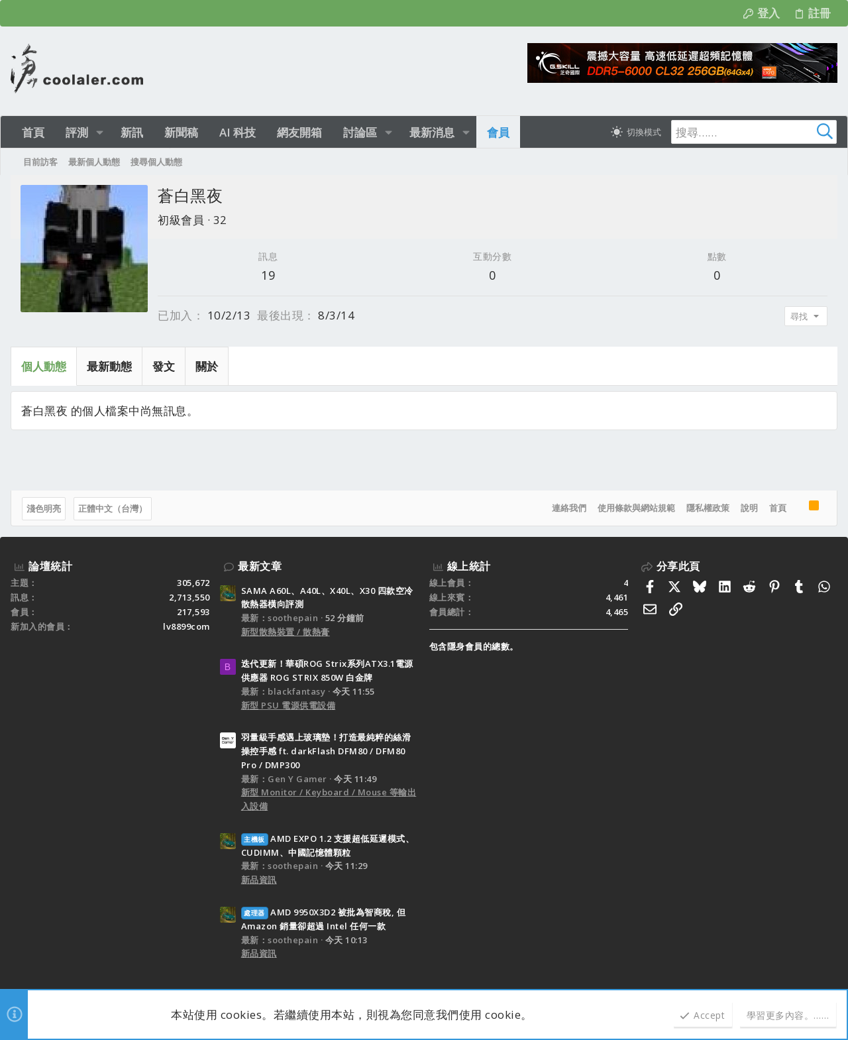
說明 (749, 508)
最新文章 (260, 566)
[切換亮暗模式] (636, 132)
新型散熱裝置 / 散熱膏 (285, 632)
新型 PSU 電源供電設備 (288, 705)
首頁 (777, 508)
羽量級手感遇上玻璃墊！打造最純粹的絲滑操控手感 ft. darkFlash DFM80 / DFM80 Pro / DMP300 (326, 751)
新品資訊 (259, 880)
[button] (99, 132)
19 (268, 275)
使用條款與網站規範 (636, 508)
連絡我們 (569, 508)
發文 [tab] (163, 366)
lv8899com (186, 626)
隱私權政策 (707, 508)
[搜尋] (754, 132)
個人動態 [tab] (43, 366)
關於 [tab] (206, 366)
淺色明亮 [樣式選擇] (43, 508)
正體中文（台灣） (112, 508)
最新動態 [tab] (109, 366)
